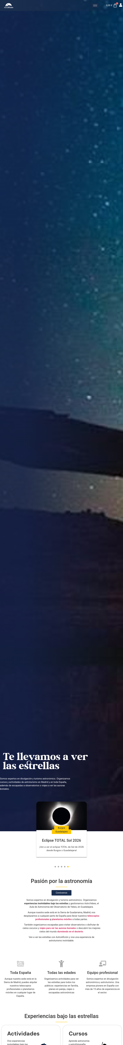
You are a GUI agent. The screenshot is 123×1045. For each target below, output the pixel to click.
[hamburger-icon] (95, 5)
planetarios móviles (62, 919)
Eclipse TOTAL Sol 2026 (61, 840)
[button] (55, 866)
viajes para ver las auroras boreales (58, 928)
